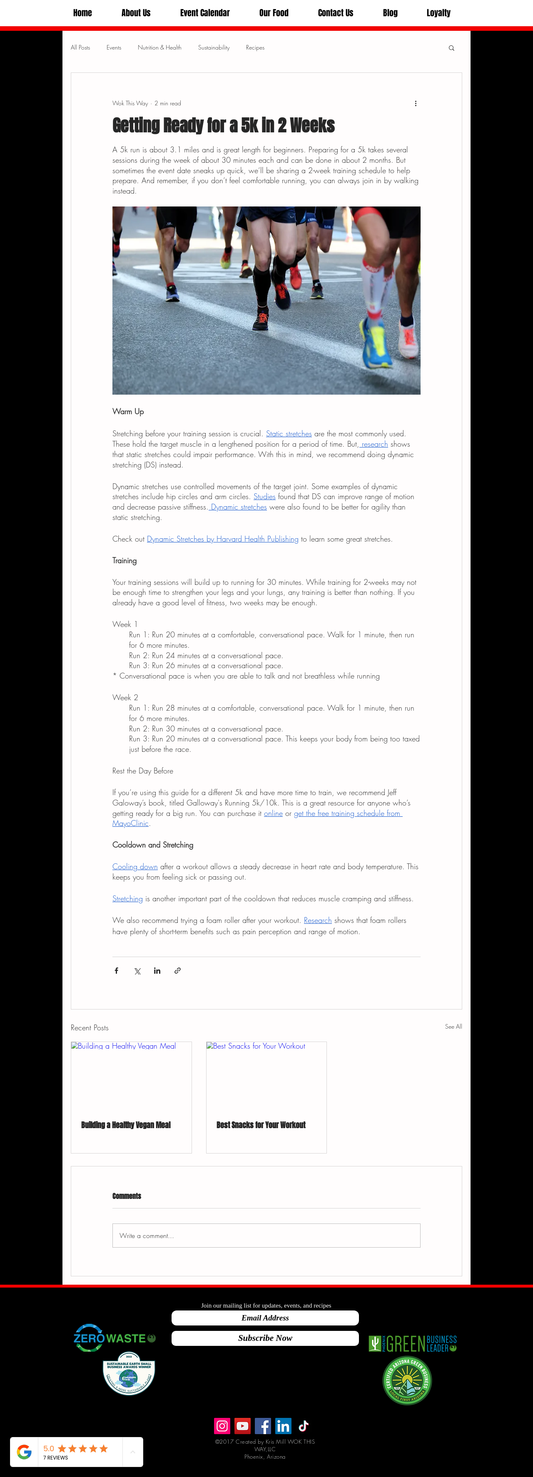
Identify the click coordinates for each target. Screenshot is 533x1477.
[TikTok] (304, 1426)
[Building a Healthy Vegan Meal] (131, 1075)
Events (114, 47)
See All (453, 1026)
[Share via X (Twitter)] (137, 971)
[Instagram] (222, 1426)
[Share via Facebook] (116, 971)
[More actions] (416, 103)
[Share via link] (178, 971)
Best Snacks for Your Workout (261, 1125)
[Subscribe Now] (265, 1338)
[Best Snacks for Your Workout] (267, 1075)
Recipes (255, 47)
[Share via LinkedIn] (157, 971)
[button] (136, 13)
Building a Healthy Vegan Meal (125, 1125)
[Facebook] (263, 1426)
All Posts (80, 47)
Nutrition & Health (160, 47)
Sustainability (213, 47)
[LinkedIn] (283, 1426)
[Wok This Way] (242, 1426)
